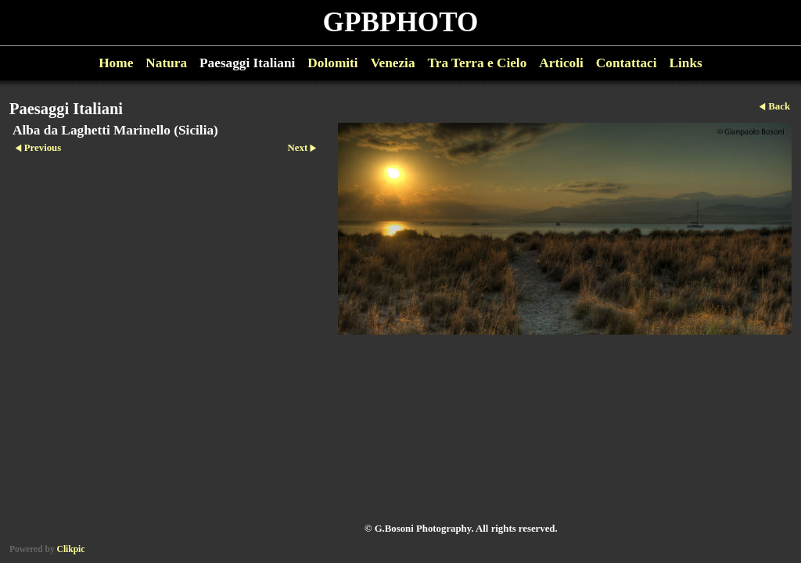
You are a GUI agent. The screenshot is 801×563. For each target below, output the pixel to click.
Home (116, 63)
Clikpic (71, 549)
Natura (166, 63)
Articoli (561, 63)
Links (686, 63)
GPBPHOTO (401, 22)
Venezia (393, 63)
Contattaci (626, 63)
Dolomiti (332, 63)
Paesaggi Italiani (247, 63)
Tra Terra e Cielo (477, 63)
